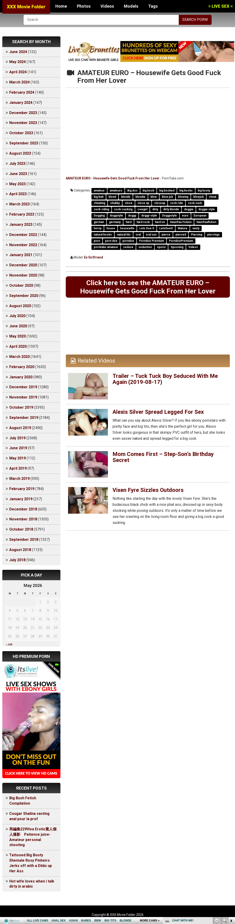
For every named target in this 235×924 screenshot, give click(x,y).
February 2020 (21, 367)
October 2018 (21, 529)
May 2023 (17, 184)
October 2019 (21, 407)
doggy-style (149, 215)
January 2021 (20, 255)
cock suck (195, 203)
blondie (140, 196)
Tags (153, 6)
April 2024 (18, 72)
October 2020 (21, 285)
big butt (98, 196)
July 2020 (17, 316)
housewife (127, 228)
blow (153, 196)
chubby (115, 203)
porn (97, 240)
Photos (84, 6)
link (231, 851)
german (99, 222)
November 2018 (23, 519)
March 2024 (19, 82)
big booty (204, 190)
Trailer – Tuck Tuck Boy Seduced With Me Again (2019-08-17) (165, 379)
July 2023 (17, 163)
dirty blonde (171, 209)
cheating (99, 203)
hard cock (143, 222)
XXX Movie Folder (26, 7)
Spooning (177, 247)
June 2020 (18, 326)
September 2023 (23, 143)
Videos (107, 6)
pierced (180, 234)
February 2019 (21, 489)
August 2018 (20, 550)
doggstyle (116, 215)
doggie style (206, 209)
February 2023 (21, 214)
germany (115, 222)
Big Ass (132, 190)
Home (61, 6)
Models (131, 6)
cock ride (176, 203)
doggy (132, 215)
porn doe (111, 240)
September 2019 (23, 417)
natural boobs (103, 234)
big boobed (166, 190)
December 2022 (23, 235)
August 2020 (20, 306)
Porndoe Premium (151, 240)
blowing (183, 196)
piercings (213, 234)
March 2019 (19, 478)
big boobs (186, 190)
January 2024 (20, 102)
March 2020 (19, 356)
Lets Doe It (146, 228)
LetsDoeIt (166, 228)
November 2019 (23, 397)
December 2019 (23, 387)
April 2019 (18, 468)
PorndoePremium (181, 240)
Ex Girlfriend (93, 257)
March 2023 (19, 204)
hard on (160, 222)
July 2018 (17, 560)
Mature (182, 228)
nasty (195, 228)
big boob (148, 190)
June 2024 (18, 52)
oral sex (151, 234)
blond (112, 196)
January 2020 (20, 377)
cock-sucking (123, 209)
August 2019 (20, 428)
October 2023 (21, 133)
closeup (159, 203)
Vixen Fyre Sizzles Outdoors (148, 490)
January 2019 (20, 499)
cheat (212, 196)
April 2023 (18, 194)
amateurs (116, 190)
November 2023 (23, 123)
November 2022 (23, 245)
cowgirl (142, 209)
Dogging (99, 215)
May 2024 (17, 62)
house (111, 228)
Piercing (196, 234)
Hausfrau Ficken (180, 222)
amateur (99, 190)
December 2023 (23, 113)
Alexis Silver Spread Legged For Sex (158, 412)
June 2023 (18, 174)
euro (185, 215)
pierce (166, 234)
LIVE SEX (220, 6)
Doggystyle (169, 215)
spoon (161, 247)
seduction (145, 247)
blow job (167, 196)
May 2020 (17, 336)
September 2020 (23, 295)
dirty (155, 209)
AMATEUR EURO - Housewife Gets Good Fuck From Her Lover (113, 178)
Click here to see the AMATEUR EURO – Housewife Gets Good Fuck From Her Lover (148, 287)
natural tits (124, 234)
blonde (125, 196)
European (200, 215)
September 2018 (23, 539)
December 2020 (23, 265)
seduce (128, 247)
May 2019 (17, 458)
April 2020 (18, 346)
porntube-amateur (106, 247)
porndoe (128, 240)
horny (97, 228)
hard (129, 222)
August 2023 (20, 153)
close (128, 203)
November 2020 (23, 275)
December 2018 (23, 509)
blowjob (198, 196)
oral (138, 234)
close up (143, 203)
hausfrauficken (206, 222)
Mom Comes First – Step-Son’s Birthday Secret (163, 457)
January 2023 (20, 224)
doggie (188, 209)
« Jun (9, 644)
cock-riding (101, 209)
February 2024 (21, 92)
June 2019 (18, 448)
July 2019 (17, 438)
